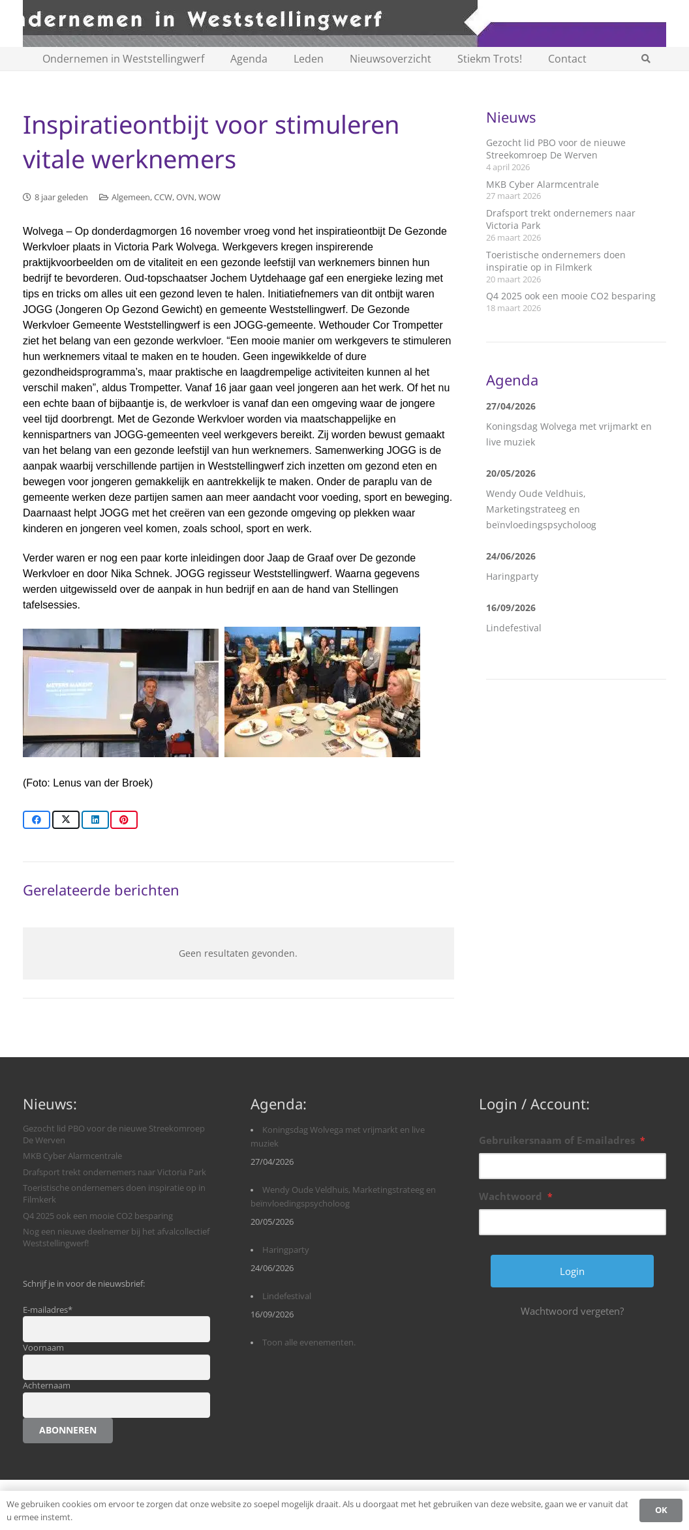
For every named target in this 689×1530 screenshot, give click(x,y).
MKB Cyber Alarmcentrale (542, 184)
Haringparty (512, 576)
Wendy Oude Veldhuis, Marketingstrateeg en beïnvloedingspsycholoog (541, 509)
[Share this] (36, 820)
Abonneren (68, 1430)
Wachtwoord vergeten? (572, 1310)
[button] (646, 58)
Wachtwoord (516, 1196)
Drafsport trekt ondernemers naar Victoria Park (114, 1172)
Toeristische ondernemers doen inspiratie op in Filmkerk (556, 261)
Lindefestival (514, 628)
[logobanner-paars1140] (344, 23)
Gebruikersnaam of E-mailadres (562, 1140)
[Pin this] (124, 820)
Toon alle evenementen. (309, 1342)
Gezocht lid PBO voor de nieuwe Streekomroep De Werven (556, 149)
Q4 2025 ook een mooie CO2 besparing (571, 296)
